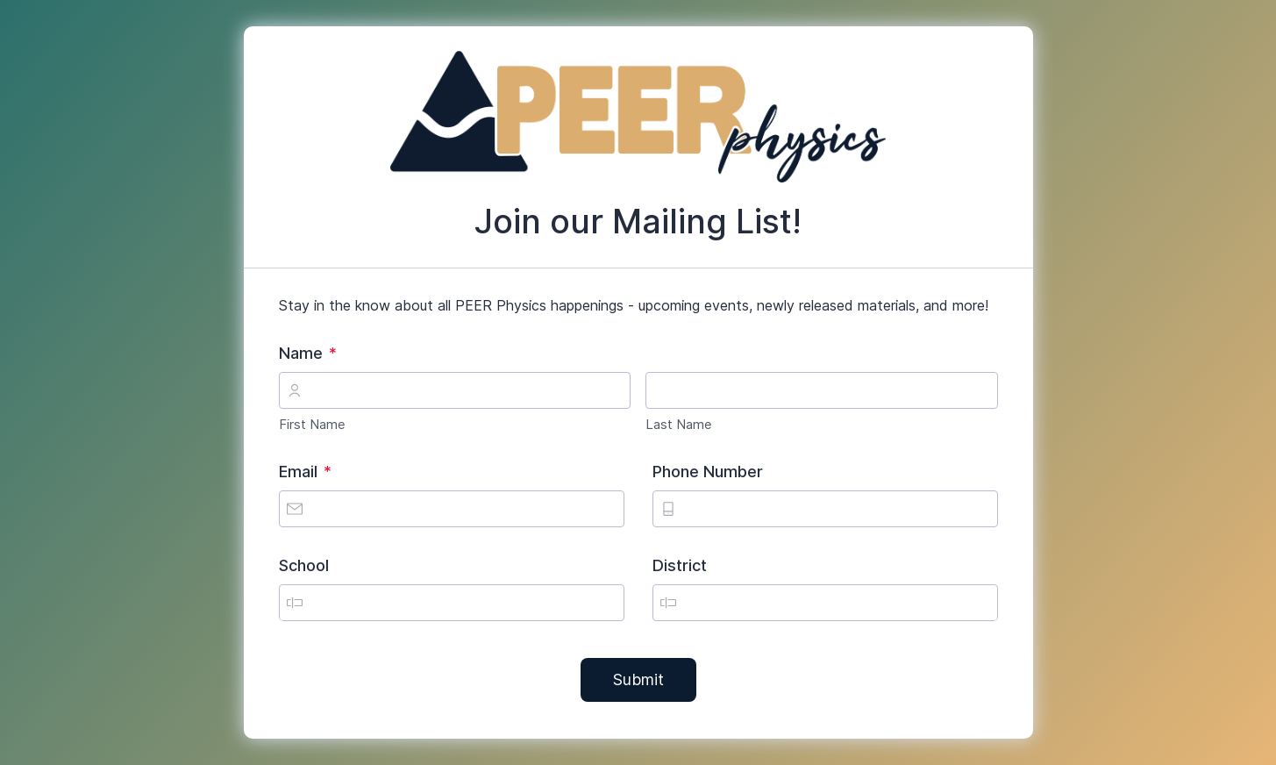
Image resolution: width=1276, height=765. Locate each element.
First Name (312, 424)
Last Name (678, 424)
